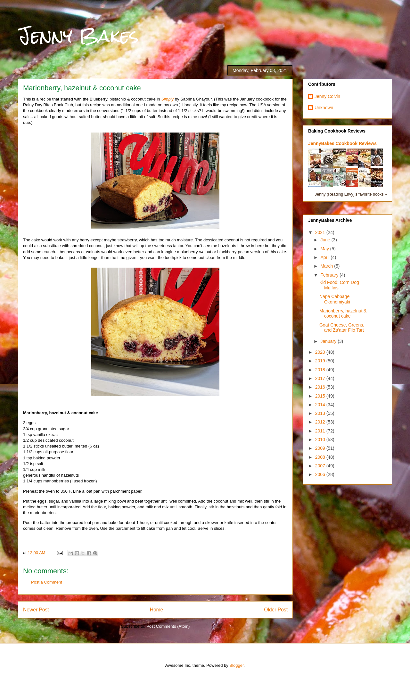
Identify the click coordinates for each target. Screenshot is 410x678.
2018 (320, 369)
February (330, 275)
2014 (320, 404)
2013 (320, 413)
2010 (320, 439)
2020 (320, 352)
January (329, 341)
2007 (320, 465)
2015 (320, 396)
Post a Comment (46, 582)
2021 (320, 232)
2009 (320, 448)
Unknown (324, 107)
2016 (320, 387)
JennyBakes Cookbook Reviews (342, 143)
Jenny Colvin (327, 96)
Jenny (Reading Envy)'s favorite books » (351, 194)
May (325, 248)
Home (156, 609)
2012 (320, 421)
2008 (320, 457)
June (325, 239)
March (327, 266)
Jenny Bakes (78, 35)
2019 (320, 360)
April (325, 257)
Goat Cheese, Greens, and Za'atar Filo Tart (341, 327)
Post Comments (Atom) (168, 626)
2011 (320, 430)
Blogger (236, 665)
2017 (320, 378)
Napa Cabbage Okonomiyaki (334, 299)
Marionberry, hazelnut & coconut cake (343, 313)
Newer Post (36, 609)
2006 (320, 474)
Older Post (276, 609)
